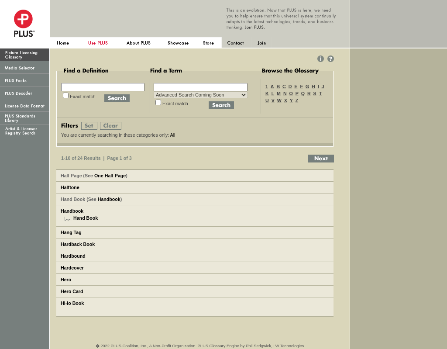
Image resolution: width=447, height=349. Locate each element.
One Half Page (110, 175)
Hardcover (72, 267)
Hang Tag (71, 232)
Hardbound (73, 256)
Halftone (70, 187)
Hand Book (85, 218)
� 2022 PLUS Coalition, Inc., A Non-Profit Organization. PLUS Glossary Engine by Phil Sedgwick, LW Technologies (200, 346)
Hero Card (72, 291)
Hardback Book (78, 244)
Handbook (109, 199)
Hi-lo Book (72, 303)
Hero (66, 279)
